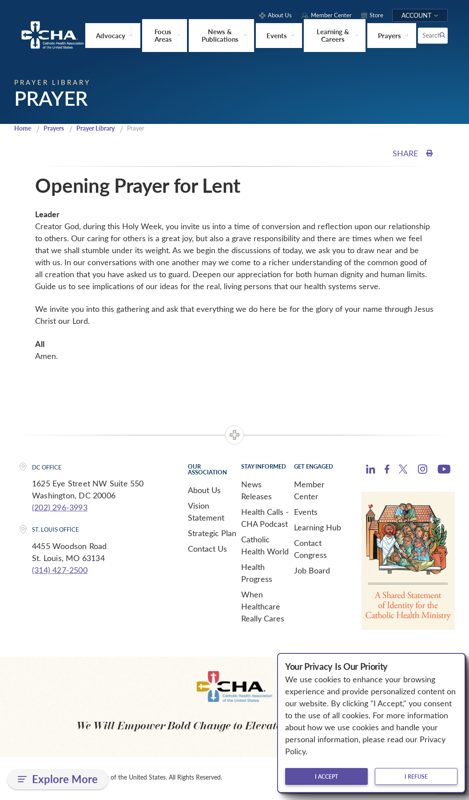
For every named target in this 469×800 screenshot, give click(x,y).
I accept (326, 776)
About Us (204, 491)
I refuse (416, 776)
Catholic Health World (265, 546)
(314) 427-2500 (59, 571)
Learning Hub (317, 528)
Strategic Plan (212, 534)
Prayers (56, 129)
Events (306, 513)
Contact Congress (310, 550)
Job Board (312, 571)
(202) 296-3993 (59, 508)
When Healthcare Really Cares (262, 607)
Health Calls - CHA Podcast (265, 519)
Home (23, 129)
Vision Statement (206, 512)
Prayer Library (102, 129)
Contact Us (207, 550)
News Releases (256, 491)
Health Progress (256, 574)
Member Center (309, 491)
